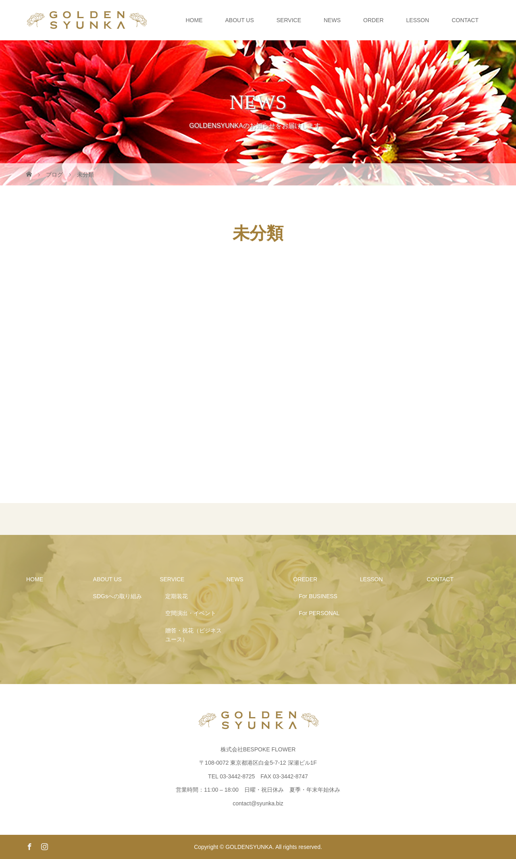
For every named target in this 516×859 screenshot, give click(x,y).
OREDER (305, 579)
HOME (193, 20)
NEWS (332, 20)
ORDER (373, 20)
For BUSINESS (318, 596)
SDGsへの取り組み (117, 596)
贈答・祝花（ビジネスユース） (193, 635)
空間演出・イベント (190, 613)
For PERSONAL (319, 613)
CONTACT (465, 20)
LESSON (417, 20)
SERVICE (289, 20)
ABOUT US (239, 20)
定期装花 (176, 596)
